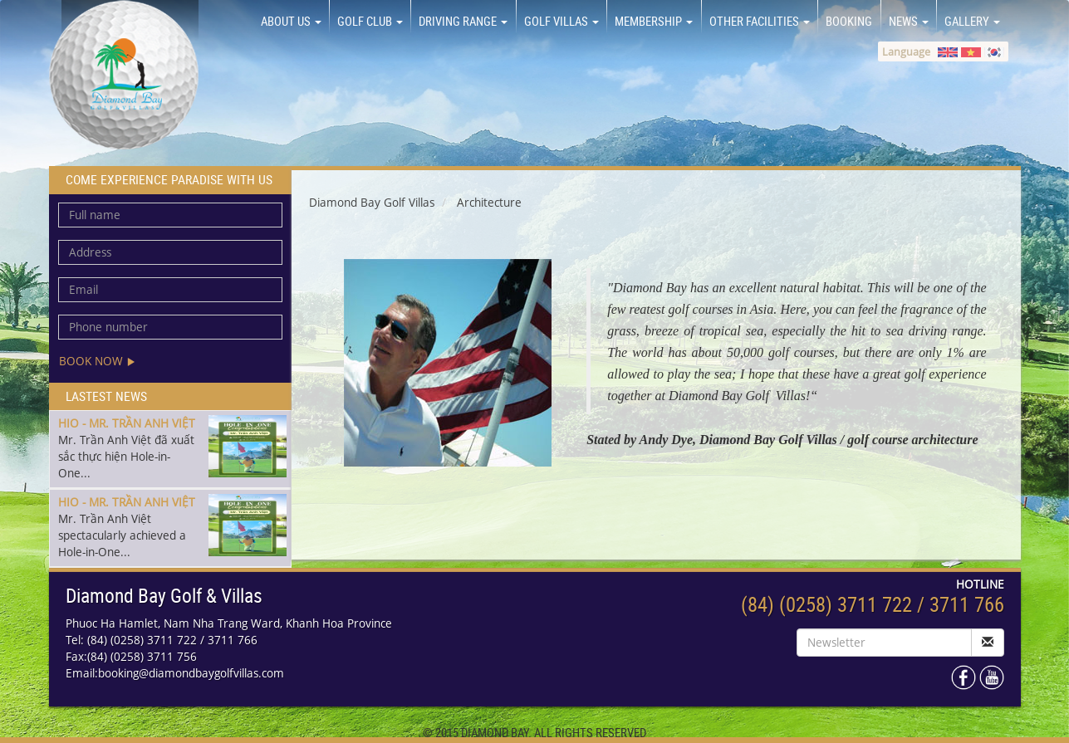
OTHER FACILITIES (759, 20)
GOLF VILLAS (561, 20)
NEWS (909, 20)
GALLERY (972, 20)
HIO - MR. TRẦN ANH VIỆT (126, 423)
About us (291, 20)
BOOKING (849, 20)
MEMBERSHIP (654, 20)
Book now (97, 361)
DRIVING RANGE (463, 20)
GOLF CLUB (370, 20)
